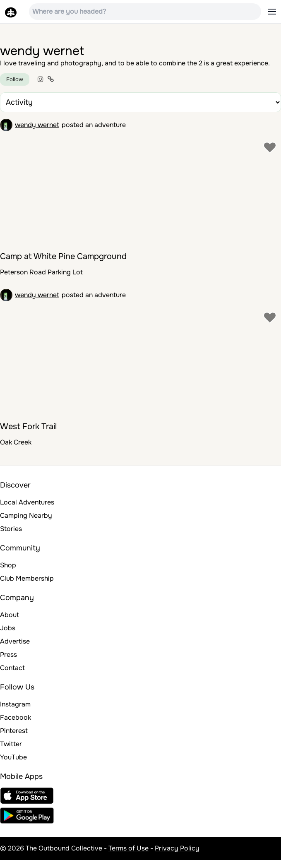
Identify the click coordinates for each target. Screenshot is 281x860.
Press (8, 654)
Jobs (7, 628)
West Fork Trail (28, 426)
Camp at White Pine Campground (63, 256)
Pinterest (14, 730)
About (9, 614)
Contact (12, 667)
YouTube (13, 757)
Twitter (11, 744)
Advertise (15, 641)
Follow (14, 79)
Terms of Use (128, 848)
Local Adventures (27, 502)
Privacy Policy (177, 848)
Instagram (15, 704)
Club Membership (27, 578)
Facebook (15, 717)
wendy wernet (37, 124)
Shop (8, 565)
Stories (11, 528)
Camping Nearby (26, 515)
